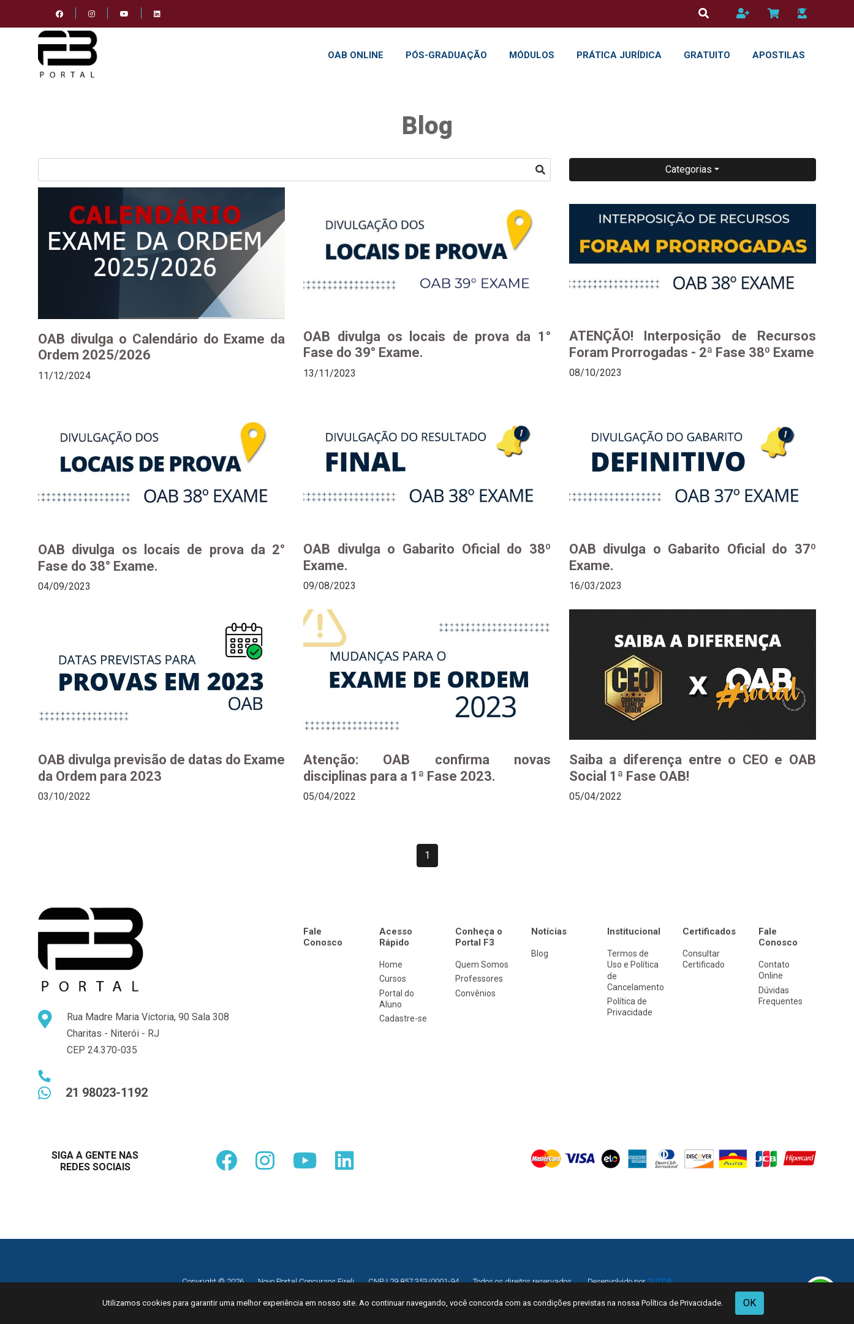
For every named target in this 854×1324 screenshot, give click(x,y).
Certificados (709, 931)
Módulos (531, 55)
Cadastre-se (403, 1018)
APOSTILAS (778, 55)
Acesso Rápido (395, 937)
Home (390, 964)
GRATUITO (707, 55)
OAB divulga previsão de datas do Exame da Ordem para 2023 (161, 767)
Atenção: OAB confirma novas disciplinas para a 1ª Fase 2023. (426, 767)
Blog (539, 953)
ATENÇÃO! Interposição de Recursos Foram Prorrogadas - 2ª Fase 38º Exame (692, 343)
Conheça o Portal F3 (478, 937)
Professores (479, 979)
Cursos (392, 979)
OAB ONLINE (356, 55)
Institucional (633, 931)
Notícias (549, 931)
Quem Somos (481, 964)
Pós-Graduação (446, 55)
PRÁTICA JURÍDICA (619, 55)
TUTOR (660, 1281)
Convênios (475, 993)
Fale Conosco (322, 937)
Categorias (688, 169)
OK (749, 1303)
